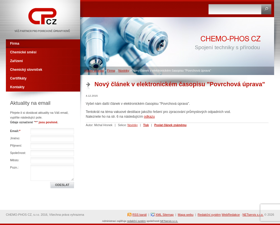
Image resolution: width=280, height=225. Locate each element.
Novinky (123, 70)
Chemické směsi (23, 52)
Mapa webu (185, 214)
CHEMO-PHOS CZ (23, 2)
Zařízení (16, 61)
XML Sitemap (164, 214)
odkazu (149, 117)
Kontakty (17, 87)
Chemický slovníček (26, 70)
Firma (111, 70)
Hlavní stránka (94, 70)
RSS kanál (139, 214)
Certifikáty (18, 78)
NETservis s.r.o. (252, 214)
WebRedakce (231, 214)
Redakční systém (209, 214)
